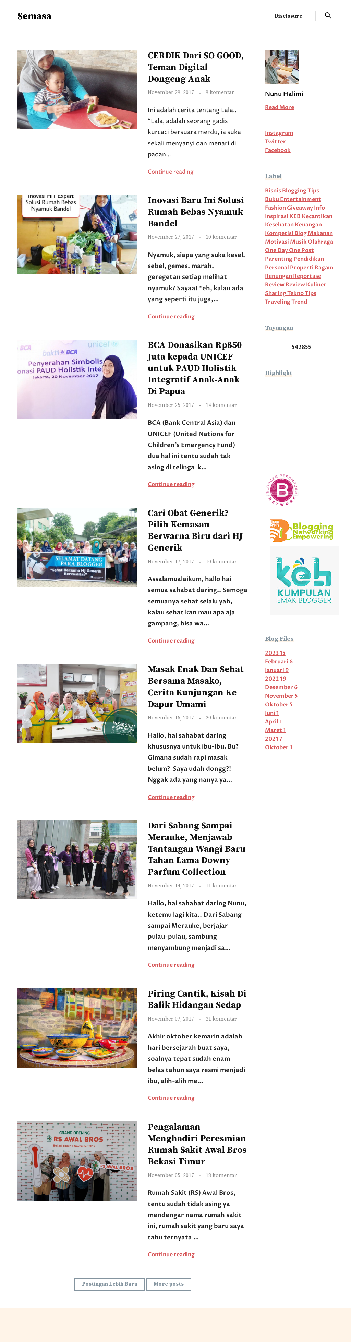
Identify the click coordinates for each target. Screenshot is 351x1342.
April (273, 722)
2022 (275, 679)
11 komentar (221, 886)
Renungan (279, 276)
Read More (279, 107)
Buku (272, 199)
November (281, 696)
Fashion (276, 208)
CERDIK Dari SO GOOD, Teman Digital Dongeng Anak (196, 67)
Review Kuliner (306, 285)
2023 (275, 653)
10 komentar (221, 237)
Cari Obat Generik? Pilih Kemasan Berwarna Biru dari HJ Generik (195, 531)
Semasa (34, 16)
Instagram (279, 133)
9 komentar (220, 92)
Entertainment (300, 199)
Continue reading (171, 172)
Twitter (275, 141)
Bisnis (273, 191)
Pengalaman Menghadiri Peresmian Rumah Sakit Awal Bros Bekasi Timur (197, 1144)
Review (275, 285)
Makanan (320, 233)
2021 (273, 739)
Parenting (279, 259)
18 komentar (221, 1175)
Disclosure (288, 16)
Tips (310, 293)
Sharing (276, 293)
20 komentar (221, 718)
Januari (277, 670)
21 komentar (221, 1019)
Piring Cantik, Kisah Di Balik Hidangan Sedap (197, 999)
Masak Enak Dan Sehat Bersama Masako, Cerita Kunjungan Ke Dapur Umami (196, 687)
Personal (277, 267)
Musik (299, 242)
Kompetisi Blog (286, 233)
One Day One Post (289, 250)
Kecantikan (317, 216)
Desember (281, 687)
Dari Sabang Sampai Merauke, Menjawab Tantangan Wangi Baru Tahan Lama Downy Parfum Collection (196, 849)
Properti (302, 267)
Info (319, 208)
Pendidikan (308, 259)
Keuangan (308, 224)
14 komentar (221, 405)
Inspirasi (277, 216)
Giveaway (300, 208)
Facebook (278, 150)
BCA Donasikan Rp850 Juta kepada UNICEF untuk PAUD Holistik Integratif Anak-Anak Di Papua (195, 368)
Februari (279, 662)
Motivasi (277, 242)
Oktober (279, 704)
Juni (272, 713)
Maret (275, 730)
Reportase (307, 276)
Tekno (296, 293)
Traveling (278, 302)
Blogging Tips (300, 191)
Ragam (324, 267)
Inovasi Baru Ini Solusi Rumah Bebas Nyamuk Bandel (196, 212)
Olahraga (320, 242)
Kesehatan (280, 224)
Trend (299, 302)
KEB (295, 216)
